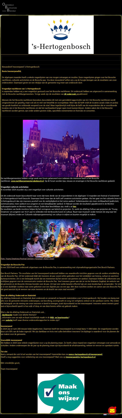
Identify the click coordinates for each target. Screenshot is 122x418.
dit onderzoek (70, 94)
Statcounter (6, 416)
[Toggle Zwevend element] (112, 411)
